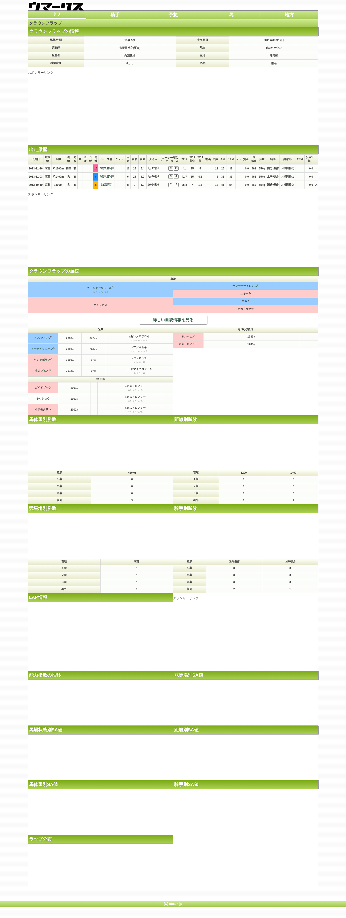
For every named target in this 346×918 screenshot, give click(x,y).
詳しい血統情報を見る (173, 320)
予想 (173, 14)
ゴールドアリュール (99, 288)
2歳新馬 (105, 184)
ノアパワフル (42, 338)
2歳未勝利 (105, 168)
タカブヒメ (42, 370)
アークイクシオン (42, 348)
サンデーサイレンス (245, 285)
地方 (289, 14)
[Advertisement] (173, 106)
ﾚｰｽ (57, 14)
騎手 (115, 14)
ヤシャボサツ (42, 359)
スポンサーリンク (40, 72)
